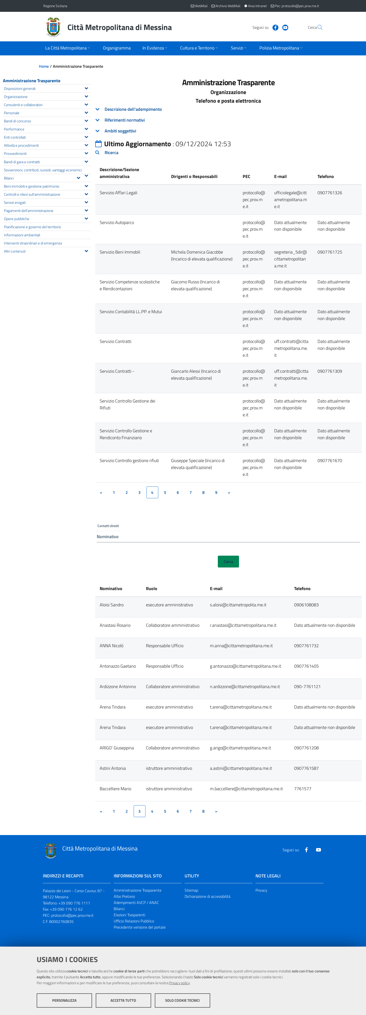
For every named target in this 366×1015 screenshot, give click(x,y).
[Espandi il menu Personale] (86, 112)
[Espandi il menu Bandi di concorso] (86, 120)
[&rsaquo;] (229, 492)
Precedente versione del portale (140, 927)
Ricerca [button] (111, 152)
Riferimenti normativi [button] (125, 120)
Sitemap (191, 891)
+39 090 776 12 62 (66, 909)
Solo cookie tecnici (182, 1000)
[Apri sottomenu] (68, 48)
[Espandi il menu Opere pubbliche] (86, 218)
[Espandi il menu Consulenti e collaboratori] (86, 104)
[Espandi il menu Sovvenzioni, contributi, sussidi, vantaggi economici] (86, 175)
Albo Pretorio (124, 897)
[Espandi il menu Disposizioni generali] (86, 88)
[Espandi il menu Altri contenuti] (86, 250)
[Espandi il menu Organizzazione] (86, 96)
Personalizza (64, 1000)
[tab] (228, 109)
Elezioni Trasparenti (129, 915)
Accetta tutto (123, 1000)
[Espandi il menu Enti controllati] (86, 136)
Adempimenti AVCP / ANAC (136, 903)
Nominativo (108, 536)
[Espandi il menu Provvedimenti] (86, 153)
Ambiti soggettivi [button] (120, 131)
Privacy (261, 891)
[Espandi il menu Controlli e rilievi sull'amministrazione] (86, 193)
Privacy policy (179, 983)
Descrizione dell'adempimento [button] (133, 109)
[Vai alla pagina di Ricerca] (317, 27)
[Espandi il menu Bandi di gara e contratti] (86, 161)
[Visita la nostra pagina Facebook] (264, 27)
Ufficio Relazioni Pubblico (134, 921)
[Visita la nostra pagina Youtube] (273, 27)
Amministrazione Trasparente (31, 80)
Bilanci (119, 909)
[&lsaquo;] (101, 492)
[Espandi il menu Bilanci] (78, 177)
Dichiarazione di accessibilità (207, 897)
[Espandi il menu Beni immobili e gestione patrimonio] (86, 185)
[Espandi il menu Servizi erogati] (86, 202)
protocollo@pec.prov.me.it (72, 915)
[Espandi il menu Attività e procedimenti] (86, 144)
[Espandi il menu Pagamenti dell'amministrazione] (86, 210)
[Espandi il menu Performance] (86, 128)
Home (44, 66)
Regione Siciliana (55, 5)
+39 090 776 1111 (74, 903)
